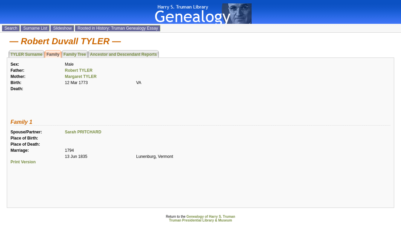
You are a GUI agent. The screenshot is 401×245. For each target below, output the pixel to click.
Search (10, 28)
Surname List (35, 28)
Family (53, 54)
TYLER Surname (26, 54)
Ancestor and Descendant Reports (123, 54)
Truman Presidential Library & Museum (200, 220)
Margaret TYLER (80, 76)
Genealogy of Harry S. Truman (210, 216)
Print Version (23, 162)
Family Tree (74, 54)
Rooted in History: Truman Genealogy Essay (117, 28)
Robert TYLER (78, 70)
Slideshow (62, 28)
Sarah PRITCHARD (83, 132)
